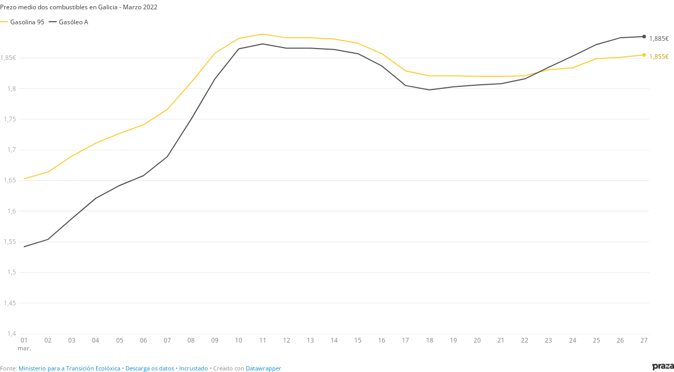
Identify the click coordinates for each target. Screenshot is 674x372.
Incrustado (193, 368)
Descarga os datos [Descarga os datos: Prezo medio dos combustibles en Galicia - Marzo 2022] (150, 368)
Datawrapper (263, 368)
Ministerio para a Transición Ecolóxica (69, 368)
